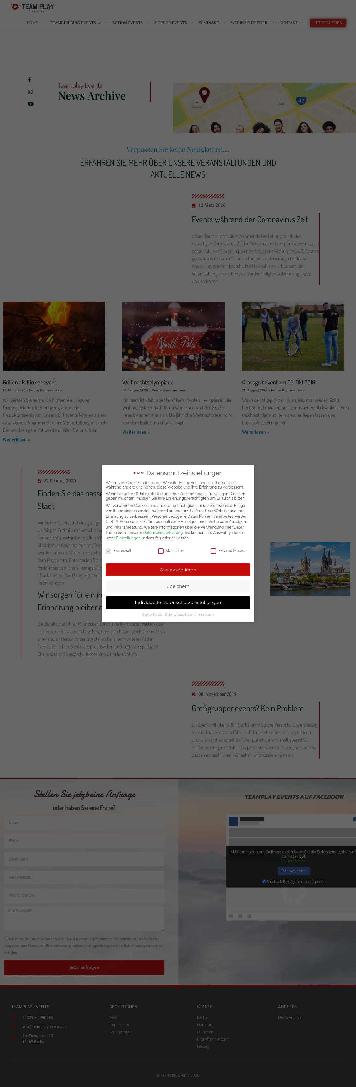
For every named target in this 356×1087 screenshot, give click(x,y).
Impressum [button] (206, 614)
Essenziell (118, 550)
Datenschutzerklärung (163, 532)
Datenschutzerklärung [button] (180, 614)
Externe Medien (229, 550)
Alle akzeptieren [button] (178, 570)
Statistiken (171, 550)
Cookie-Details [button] (152, 614)
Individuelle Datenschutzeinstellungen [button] (178, 602)
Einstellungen (128, 538)
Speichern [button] (178, 586)
